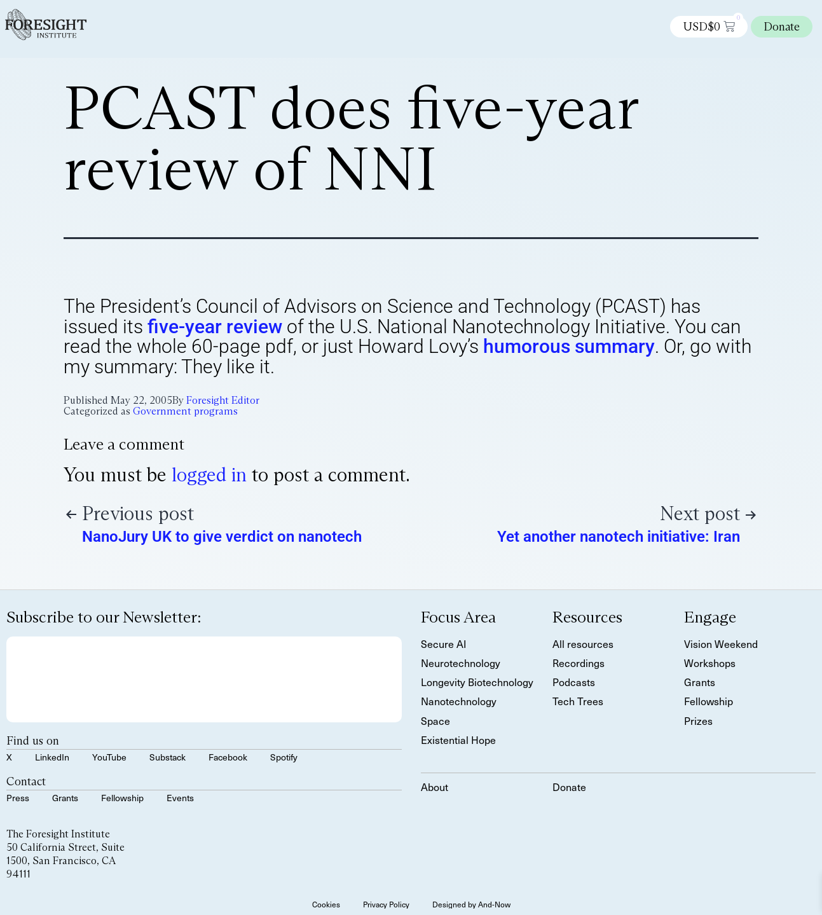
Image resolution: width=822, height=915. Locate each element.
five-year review (214, 326)
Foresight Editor (222, 400)
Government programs (185, 411)
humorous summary (569, 346)
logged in (209, 474)
